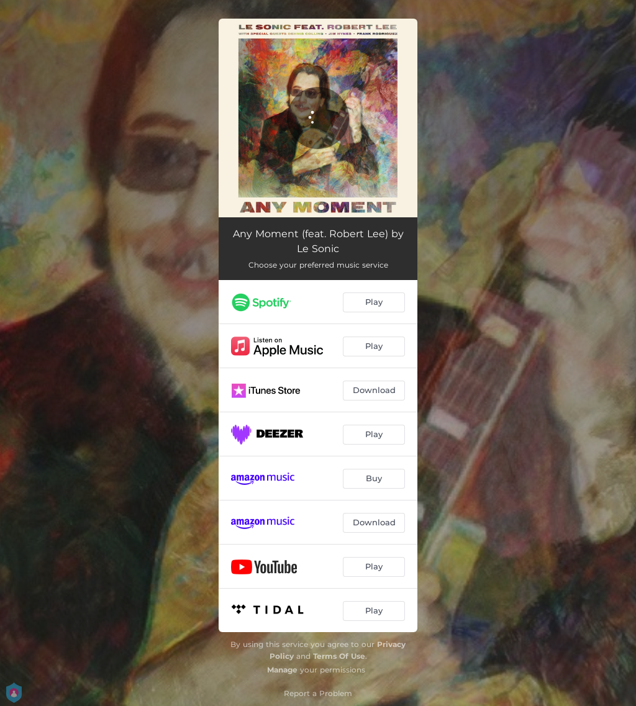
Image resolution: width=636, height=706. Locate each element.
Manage (282, 669)
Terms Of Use (339, 656)
